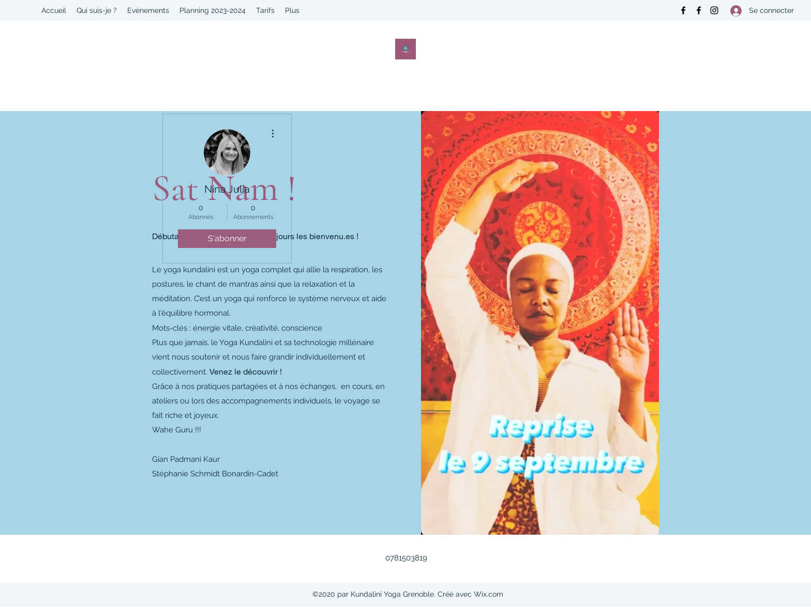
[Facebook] (683, 10)
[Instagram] (714, 10)
